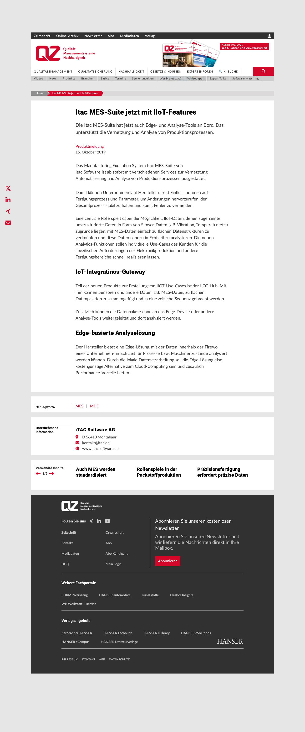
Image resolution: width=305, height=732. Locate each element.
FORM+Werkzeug (74, 654)
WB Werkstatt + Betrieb (78, 662)
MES (79, 466)
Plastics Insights (181, 654)
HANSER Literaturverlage (119, 700)
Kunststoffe (150, 654)
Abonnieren (168, 603)
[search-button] (263, 71)
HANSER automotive (114, 654)
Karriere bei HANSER (76, 691)
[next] (51, 533)
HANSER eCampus (75, 700)
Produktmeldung (90, 161)
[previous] (38, 533)
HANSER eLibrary (157, 691)
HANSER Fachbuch (118, 691)
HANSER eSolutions (196, 691)
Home (39, 93)
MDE (94, 466)
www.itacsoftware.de (100, 509)
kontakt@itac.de (95, 503)
